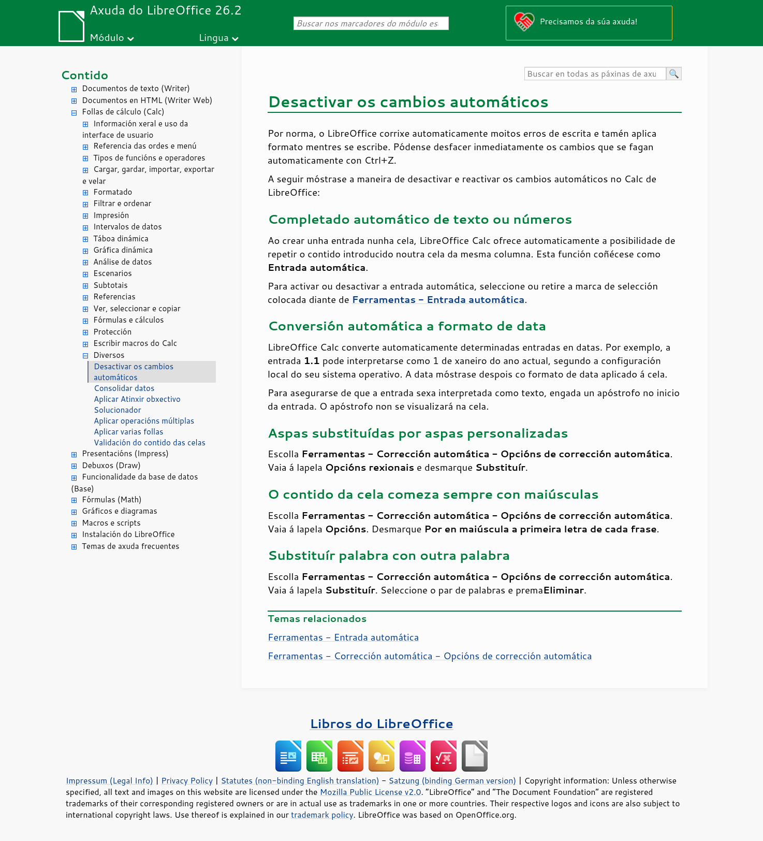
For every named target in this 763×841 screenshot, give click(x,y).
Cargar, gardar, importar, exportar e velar (148, 175)
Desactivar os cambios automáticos (133, 372)
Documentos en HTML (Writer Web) (147, 100)
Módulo (107, 37)
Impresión (111, 215)
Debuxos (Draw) (111, 465)
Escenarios (112, 273)
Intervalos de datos (127, 226)
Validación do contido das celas (150, 442)
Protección (112, 331)
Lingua (214, 37)
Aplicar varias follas (128, 431)
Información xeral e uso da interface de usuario (135, 129)
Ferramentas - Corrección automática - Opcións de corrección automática (430, 655)
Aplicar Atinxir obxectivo (137, 399)
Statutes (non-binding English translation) (300, 780)
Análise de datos (122, 261)
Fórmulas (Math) (112, 499)
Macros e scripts (111, 522)
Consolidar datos (124, 388)
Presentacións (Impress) (125, 453)
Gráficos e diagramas (119, 510)
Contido (84, 75)
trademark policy (322, 814)
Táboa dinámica (121, 238)
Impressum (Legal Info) (109, 780)
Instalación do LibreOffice (128, 534)
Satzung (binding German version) (453, 780)
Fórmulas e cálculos (128, 319)
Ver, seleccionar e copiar (137, 308)
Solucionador (117, 409)
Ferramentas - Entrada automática (343, 637)
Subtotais (110, 285)
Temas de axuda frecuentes (130, 546)
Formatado (112, 191)
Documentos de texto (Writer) (136, 88)
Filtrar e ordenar (122, 203)
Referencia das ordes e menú (145, 145)
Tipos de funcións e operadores (149, 157)
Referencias (114, 296)
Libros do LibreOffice (381, 723)
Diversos (109, 355)
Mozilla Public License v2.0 (370, 792)
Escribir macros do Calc (135, 343)
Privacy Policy (187, 780)
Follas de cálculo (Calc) (123, 111)
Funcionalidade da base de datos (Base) (134, 482)
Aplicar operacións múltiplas (144, 420)
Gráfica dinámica (123, 249)
